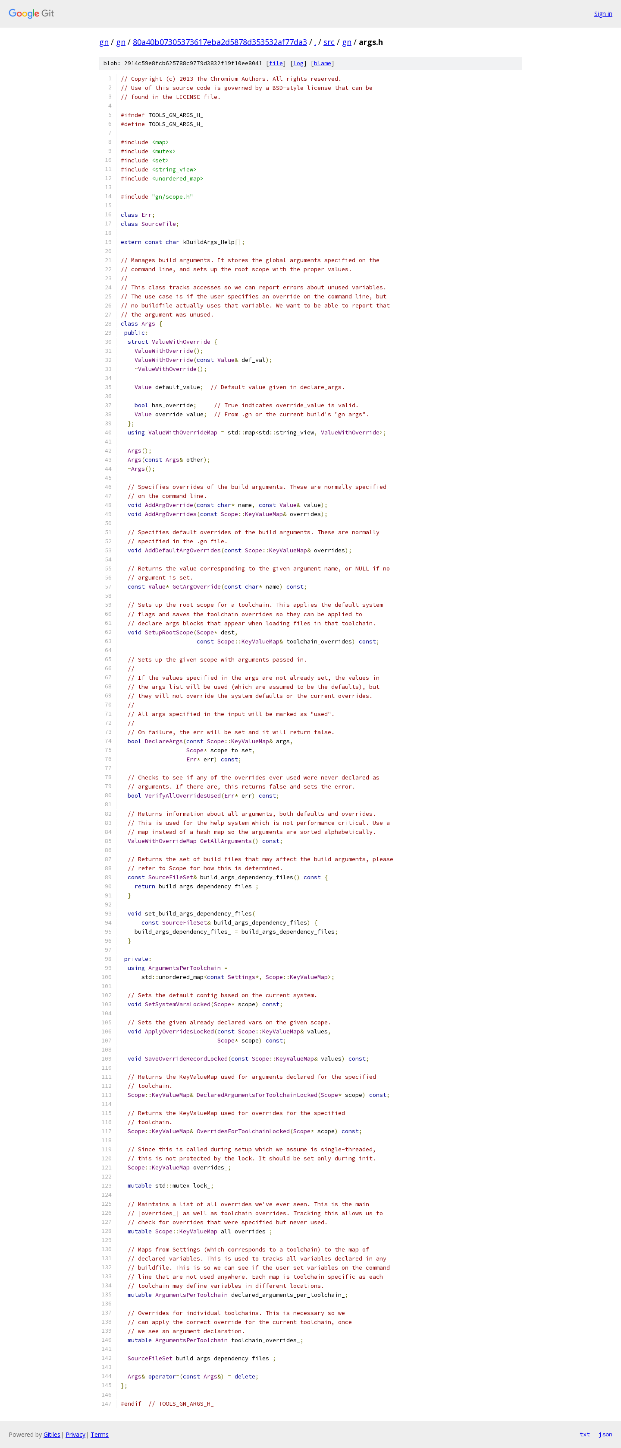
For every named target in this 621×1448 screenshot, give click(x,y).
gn (104, 42)
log (298, 63)
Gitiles (52, 1434)
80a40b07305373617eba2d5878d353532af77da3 (220, 42)
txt (585, 1434)
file (276, 63)
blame (322, 63)
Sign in (603, 14)
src (329, 42)
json (605, 1434)
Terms (100, 1434)
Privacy (75, 1434)
